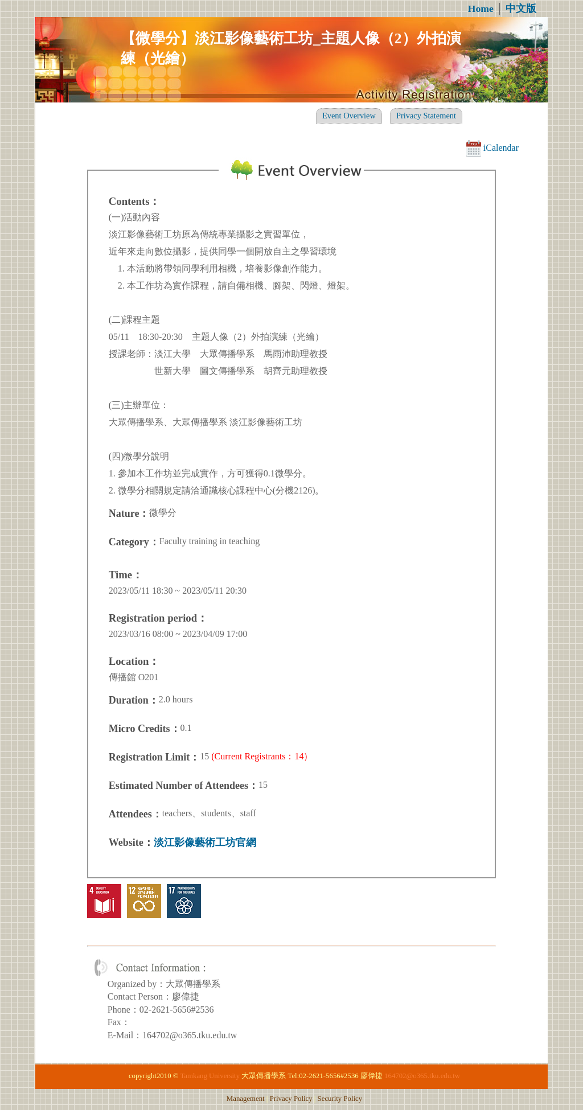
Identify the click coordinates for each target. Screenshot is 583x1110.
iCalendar (492, 148)
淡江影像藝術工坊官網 (205, 842)
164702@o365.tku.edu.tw (422, 1076)
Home (481, 8)
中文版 (521, 8)
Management (246, 1099)
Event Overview (349, 115)
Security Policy (340, 1099)
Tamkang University (210, 1076)
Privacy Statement (426, 115)
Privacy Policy (291, 1099)
